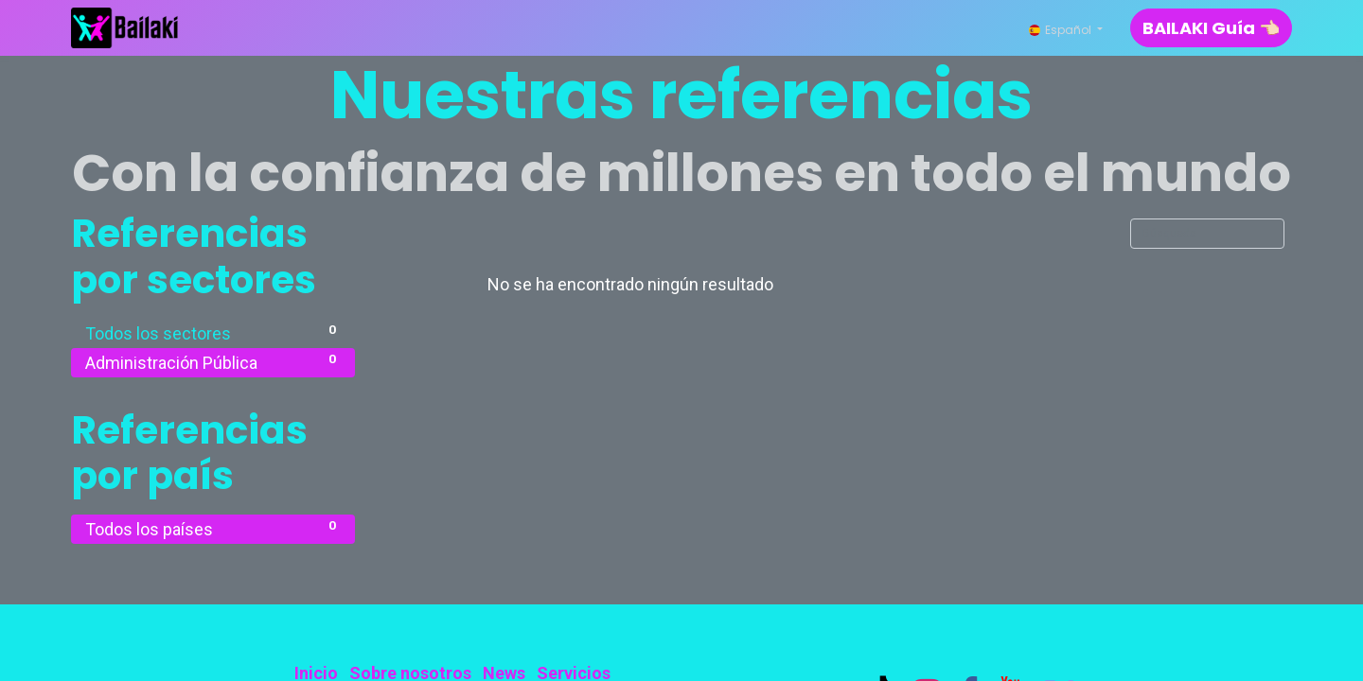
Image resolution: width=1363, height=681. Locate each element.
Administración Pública (213, 361)
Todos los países (213, 527)
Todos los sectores (213, 332)
